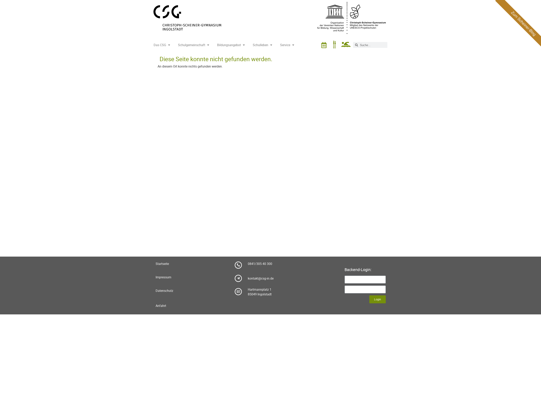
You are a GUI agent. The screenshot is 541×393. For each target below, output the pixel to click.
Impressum (163, 277)
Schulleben (262, 45)
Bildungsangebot (231, 45)
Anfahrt (161, 306)
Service (287, 45)
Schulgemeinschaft (193, 45)
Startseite (162, 264)
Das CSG (162, 45)
